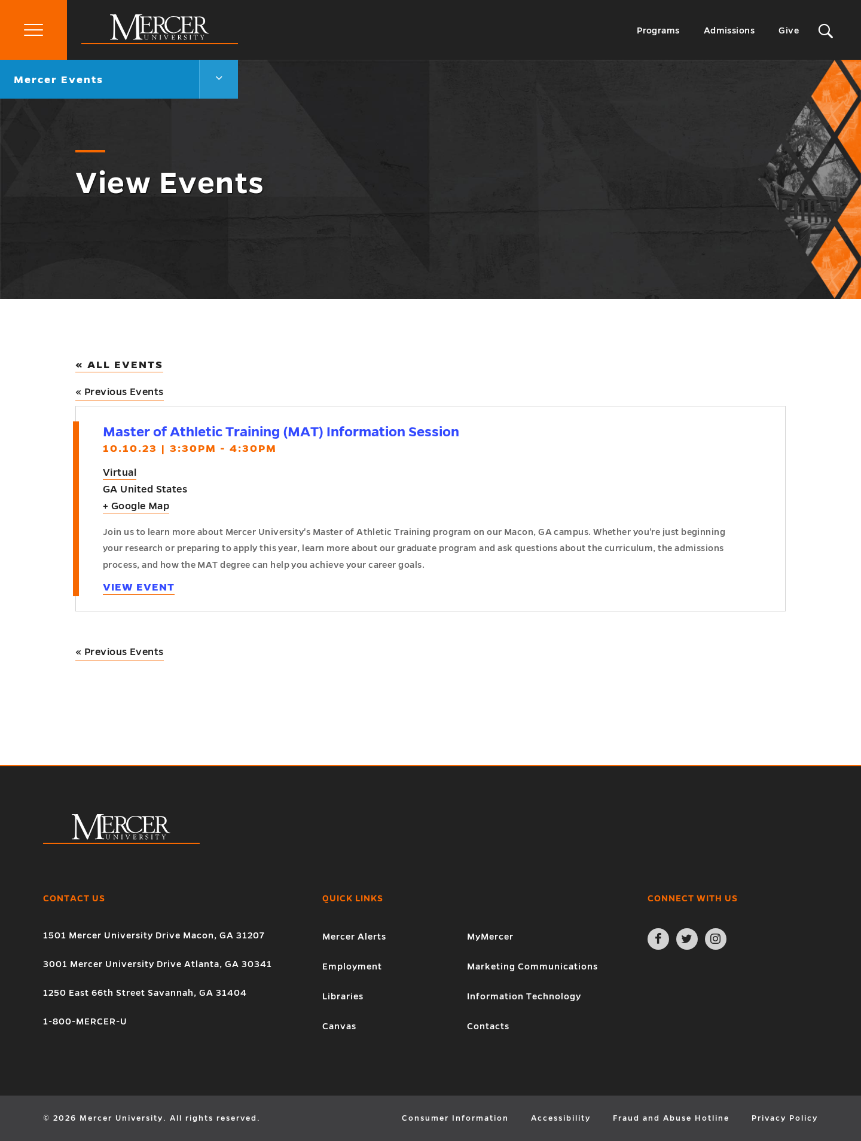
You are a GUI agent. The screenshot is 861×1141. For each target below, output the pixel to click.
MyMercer (490, 936)
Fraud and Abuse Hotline (671, 1118)
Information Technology (524, 996)
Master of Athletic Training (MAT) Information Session (281, 431)
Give (788, 30)
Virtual (119, 472)
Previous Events (119, 392)
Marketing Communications (532, 966)
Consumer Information (455, 1118)
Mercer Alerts (354, 936)
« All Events (119, 365)
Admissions (729, 30)
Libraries (343, 996)
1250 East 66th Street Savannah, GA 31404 (145, 993)
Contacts (488, 1026)
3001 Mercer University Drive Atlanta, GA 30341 (157, 964)
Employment (352, 966)
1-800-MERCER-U (85, 1021)
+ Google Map (136, 506)
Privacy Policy (785, 1118)
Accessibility (561, 1118)
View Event (139, 587)
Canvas (339, 1026)
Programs (658, 30)
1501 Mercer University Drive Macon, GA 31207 (154, 935)
